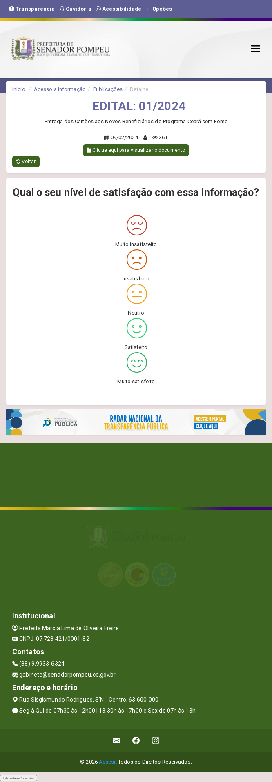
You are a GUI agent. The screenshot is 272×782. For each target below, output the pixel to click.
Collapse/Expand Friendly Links (18, 778)
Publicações (108, 89)
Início (18, 89)
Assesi (107, 762)
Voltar (26, 161)
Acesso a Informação (60, 89)
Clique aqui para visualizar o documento (136, 150)
